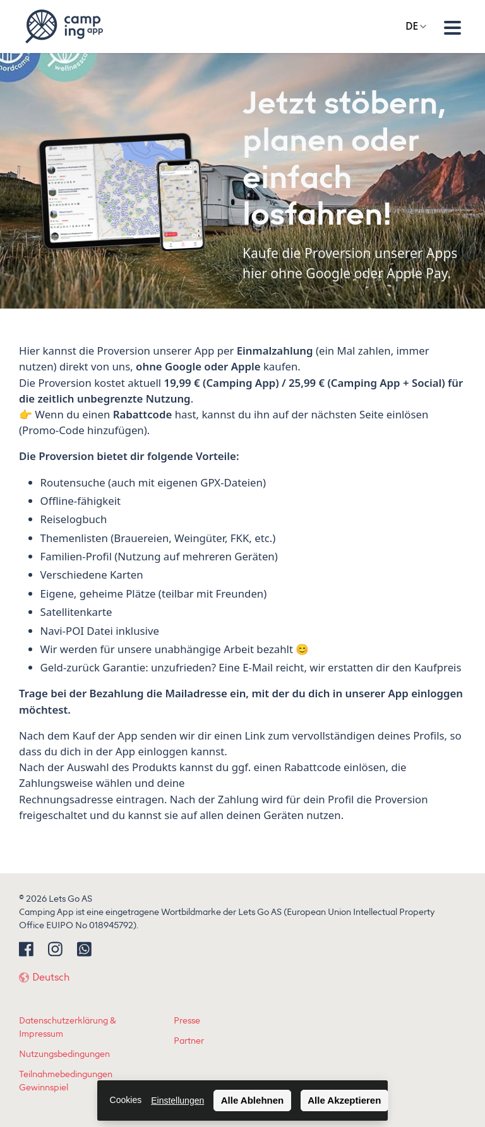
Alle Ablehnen (252, 1100)
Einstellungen (177, 1100)
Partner (189, 1041)
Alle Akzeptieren (344, 1100)
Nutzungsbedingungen (64, 1054)
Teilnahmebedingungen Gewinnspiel (65, 1081)
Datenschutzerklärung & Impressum (67, 1027)
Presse (187, 1020)
